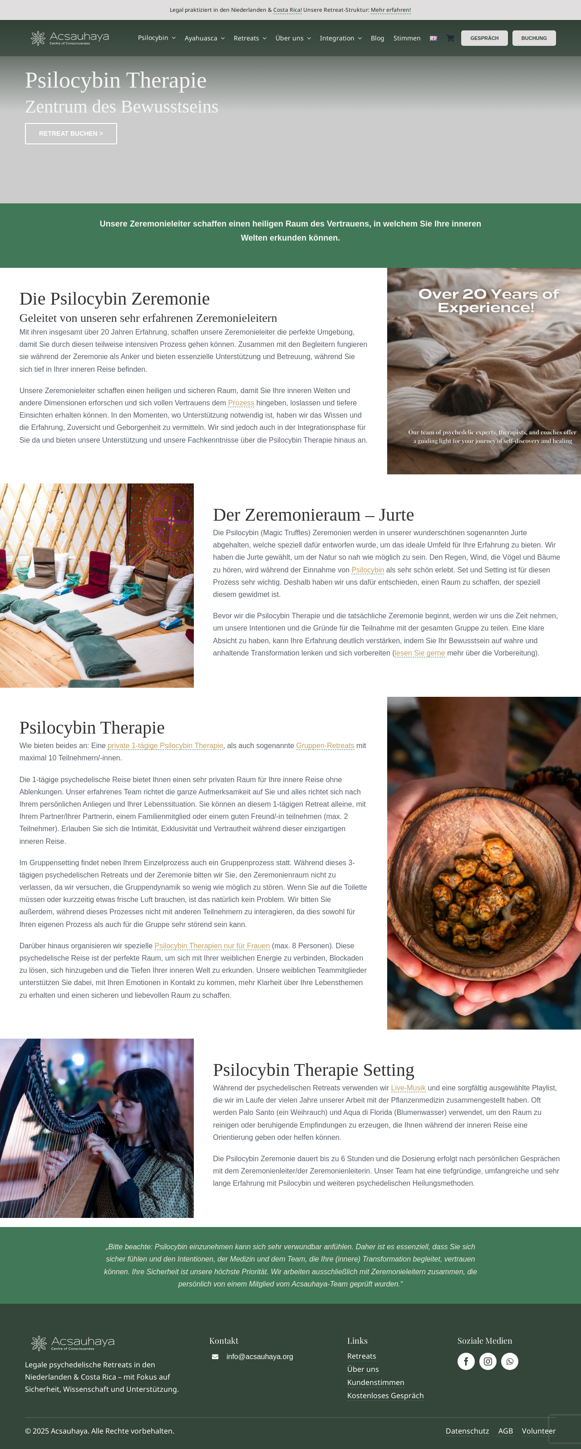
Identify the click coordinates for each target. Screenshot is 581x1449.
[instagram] (488, 1361)
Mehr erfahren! (391, 10)
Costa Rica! (287, 10)
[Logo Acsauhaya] (69, 34)
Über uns (363, 1369)
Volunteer (539, 1431)
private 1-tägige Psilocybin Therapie (165, 745)
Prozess (241, 403)
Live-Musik (408, 1088)
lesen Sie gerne (420, 653)
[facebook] (466, 1361)
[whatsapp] (509, 1361)
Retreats (361, 1356)
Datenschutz (467, 1431)
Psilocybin (367, 570)
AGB (505, 1431)
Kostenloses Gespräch (385, 1395)
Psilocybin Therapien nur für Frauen (212, 946)
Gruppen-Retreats (325, 745)
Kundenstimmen (375, 1382)
